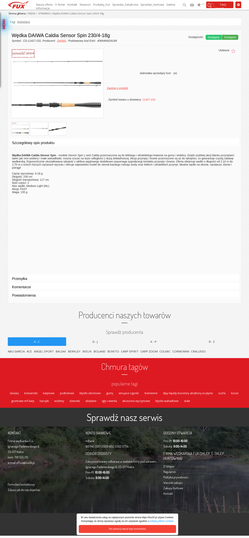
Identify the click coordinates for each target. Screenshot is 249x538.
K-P (153, 342)
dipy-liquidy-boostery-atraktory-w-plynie (188, 394)
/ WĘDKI (30, 13)
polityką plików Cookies (161, 521)
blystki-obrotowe (90, 394)
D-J (95, 342)
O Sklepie (168, 469)
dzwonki (75, 402)
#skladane (23, 22)
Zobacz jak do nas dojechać (24, 492)
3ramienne (151, 394)
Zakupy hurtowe (173, 490)
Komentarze (123, 288)
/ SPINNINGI (42, 13)
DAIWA (61, 40)
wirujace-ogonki (129, 394)
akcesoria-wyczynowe (136, 402)
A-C (37, 342)
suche (222, 394)
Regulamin (169, 474)
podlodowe (67, 394)
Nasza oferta (44, 4)
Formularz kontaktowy (21, 487)
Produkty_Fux (101, 4)
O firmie (60, 4)
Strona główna (17, 13)
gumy (109, 394)
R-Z (212, 342)
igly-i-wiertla (109, 402)
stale (187, 402)
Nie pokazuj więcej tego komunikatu (127, 529)
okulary (14, 394)
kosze (234, 394)
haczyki (44, 402)
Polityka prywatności (175, 480)
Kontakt (72, 4)
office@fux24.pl (25, 465)
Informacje (43, 8)
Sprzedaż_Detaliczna (125, 4)
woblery (59, 402)
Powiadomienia (123, 296)
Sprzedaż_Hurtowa (152, 4)
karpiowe (48, 394)
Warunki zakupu (173, 485)
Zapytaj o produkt (117, 88)
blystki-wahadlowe (167, 402)
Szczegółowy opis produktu (123, 144)
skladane (90, 402)
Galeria (170, 4)
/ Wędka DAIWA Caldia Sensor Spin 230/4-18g (77, 13)
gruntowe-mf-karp (22, 402)
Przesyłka (123, 280)
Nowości (85, 4)
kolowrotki (31, 394)
